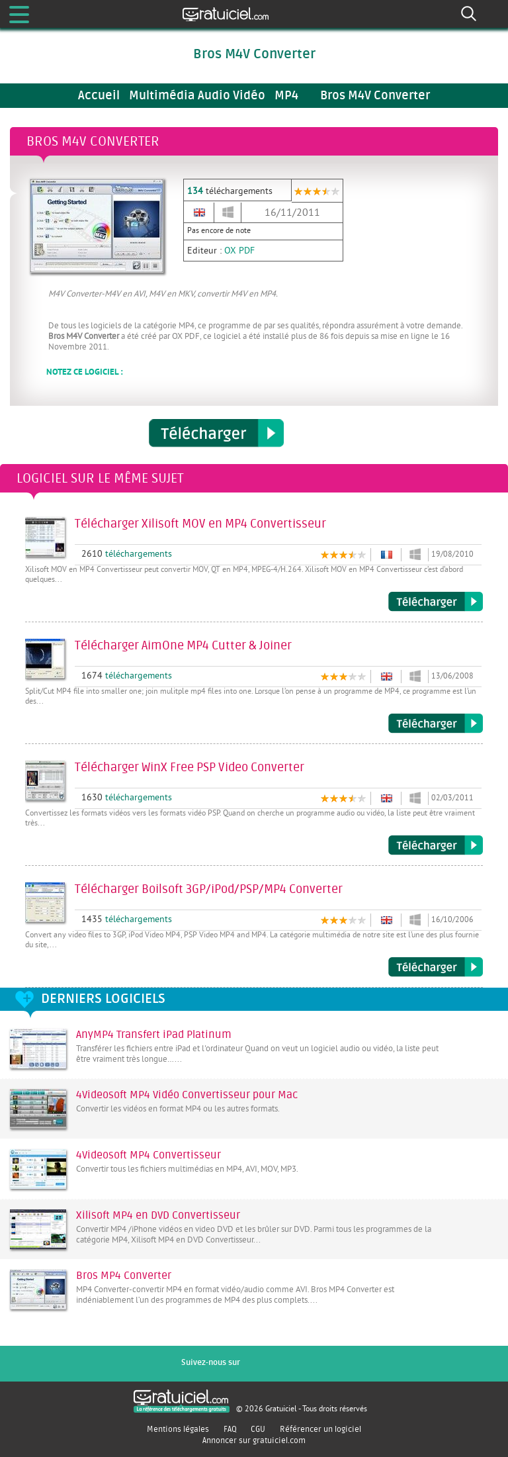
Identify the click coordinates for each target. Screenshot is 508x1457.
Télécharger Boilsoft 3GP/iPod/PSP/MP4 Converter (435, 967)
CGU (258, 1429)
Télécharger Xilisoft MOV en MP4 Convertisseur (435, 602)
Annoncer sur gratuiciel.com (254, 1440)
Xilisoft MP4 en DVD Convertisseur (158, 1215)
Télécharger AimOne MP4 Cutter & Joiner (435, 723)
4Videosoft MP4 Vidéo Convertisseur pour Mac (187, 1095)
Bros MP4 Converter (123, 1276)
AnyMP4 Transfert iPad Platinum (154, 1035)
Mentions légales (178, 1429)
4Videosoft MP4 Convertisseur (148, 1155)
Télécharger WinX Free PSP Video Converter (435, 845)
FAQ (230, 1429)
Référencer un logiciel (320, 1429)
